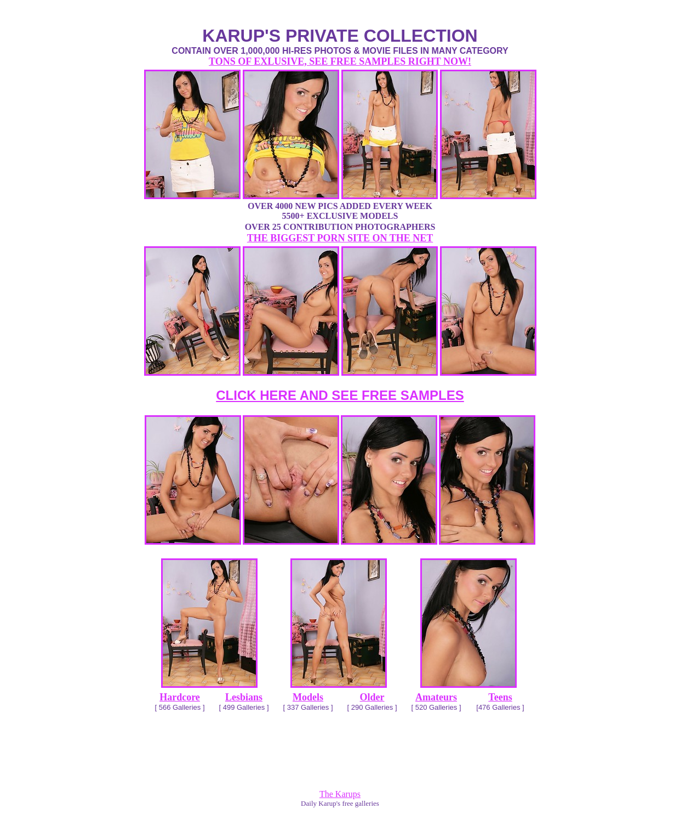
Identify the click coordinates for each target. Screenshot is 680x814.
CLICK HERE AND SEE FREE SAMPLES (340, 395)
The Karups (340, 794)
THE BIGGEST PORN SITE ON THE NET (340, 238)
